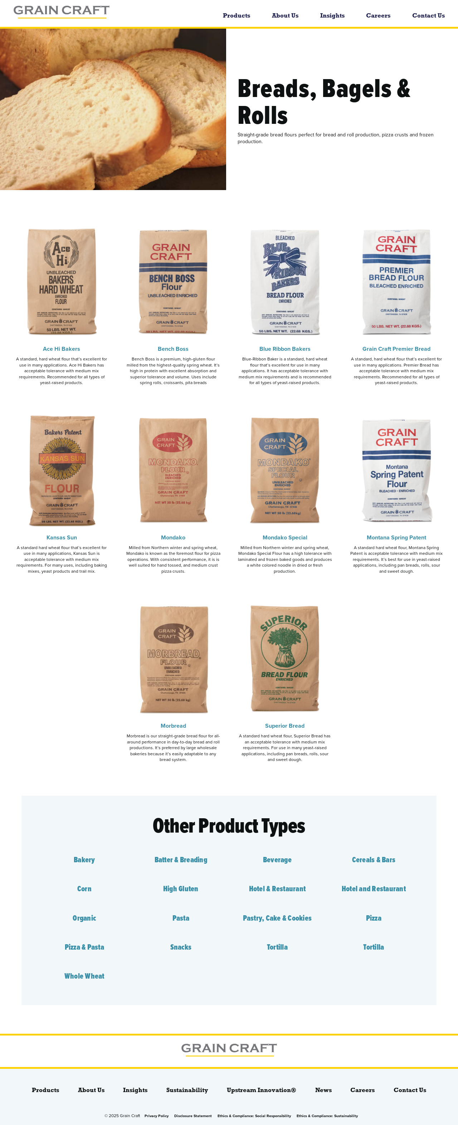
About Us (285, 15)
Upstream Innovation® (261, 1090)
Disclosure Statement (193, 1116)
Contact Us (428, 15)
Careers (378, 15)
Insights (332, 15)
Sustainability (187, 1090)
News (323, 1090)
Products (236, 15)
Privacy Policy (157, 1116)
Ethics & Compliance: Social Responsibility (254, 1116)
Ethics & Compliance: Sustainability (327, 1116)
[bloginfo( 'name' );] (96, 13)
